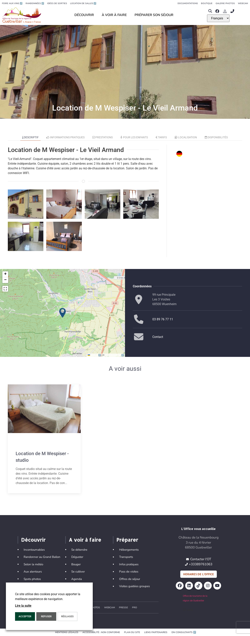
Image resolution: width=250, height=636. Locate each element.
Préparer (127, 540)
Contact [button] (157, 337)
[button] (210, 11)
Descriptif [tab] (30, 137)
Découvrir (33, 540)
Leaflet (95, 355)
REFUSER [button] (46, 616)
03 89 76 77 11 (162, 319)
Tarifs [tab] (161, 137)
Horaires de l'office (198, 574)
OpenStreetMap (114, 355)
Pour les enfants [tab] (134, 137)
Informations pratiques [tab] (65, 137)
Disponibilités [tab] (216, 137)
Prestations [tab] (102, 137)
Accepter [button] (25, 616)
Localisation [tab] (186, 137)
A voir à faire (85, 540)
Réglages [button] (67, 616)
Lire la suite (23, 605)
